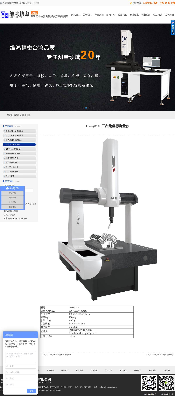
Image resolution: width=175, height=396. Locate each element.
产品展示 (99, 14)
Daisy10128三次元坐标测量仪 (60, 355)
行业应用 (145, 14)
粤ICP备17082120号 (53, 391)
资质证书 (134, 14)
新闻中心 (111, 14)
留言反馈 (123, 370)
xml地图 (167, 370)
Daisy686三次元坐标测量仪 (163, 355)
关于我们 (87, 14)
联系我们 (169, 14)
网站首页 (75, 14)
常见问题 (157, 14)
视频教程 (122, 14)
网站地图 (152, 370)
